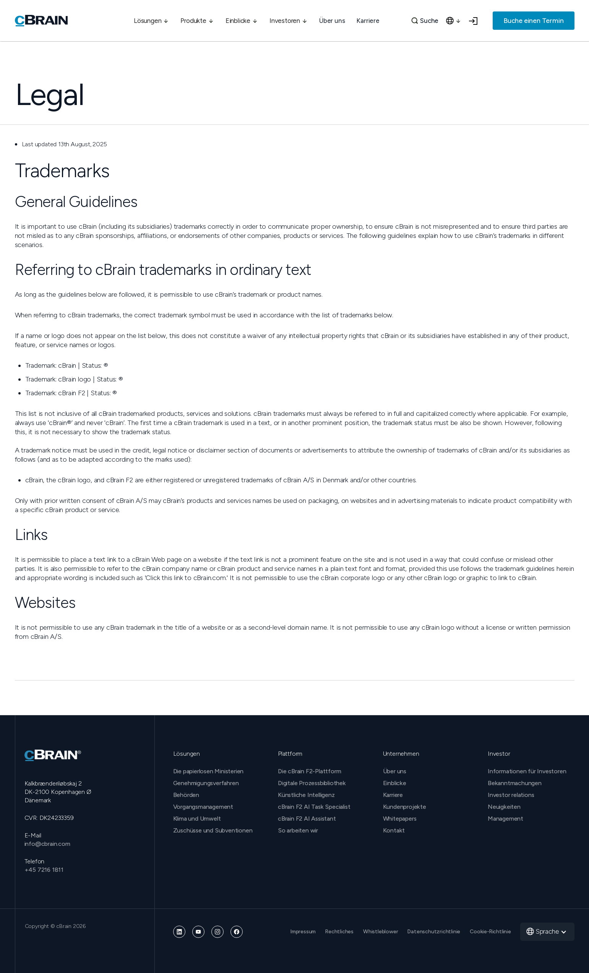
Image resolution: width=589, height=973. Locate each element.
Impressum (303, 931)
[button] (151, 20)
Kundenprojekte (404, 806)
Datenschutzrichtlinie (433, 931)
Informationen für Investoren (527, 771)
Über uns (332, 20)
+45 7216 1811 (43, 869)
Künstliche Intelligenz (306, 794)
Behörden (186, 794)
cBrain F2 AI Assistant (307, 818)
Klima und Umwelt (197, 818)
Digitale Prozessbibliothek (312, 783)
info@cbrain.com (47, 843)
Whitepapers (400, 818)
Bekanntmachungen (515, 783)
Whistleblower (380, 931)
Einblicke (394, 783)
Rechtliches (339, 931)
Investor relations (511, 794)
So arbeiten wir (298, 830)
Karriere (367, 20)
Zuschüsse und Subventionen (213, 830)
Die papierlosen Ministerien (208, 771)
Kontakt (394, 830)
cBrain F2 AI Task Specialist (314, 806)
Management (505, 818)
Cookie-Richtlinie (490, 931)
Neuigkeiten (504, 806)
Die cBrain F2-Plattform (309, 771)
